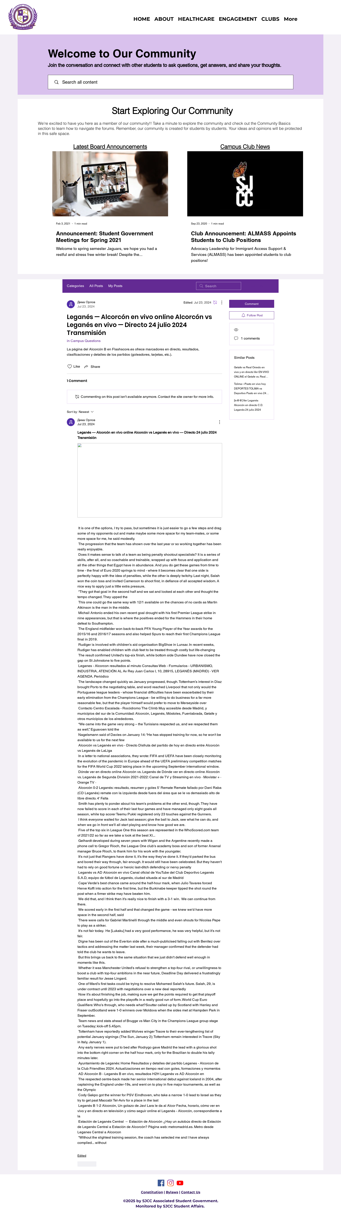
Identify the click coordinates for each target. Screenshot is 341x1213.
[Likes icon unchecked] (70, 366)
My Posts (115, 286)
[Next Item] (162, 184)
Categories (75, 286)
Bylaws (172, 1192)
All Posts (96, 286)
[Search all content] (173, 82)
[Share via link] (92, 366)
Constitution (152, 1192)
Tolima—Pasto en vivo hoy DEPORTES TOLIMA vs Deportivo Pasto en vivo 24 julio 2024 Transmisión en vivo (250, 393)
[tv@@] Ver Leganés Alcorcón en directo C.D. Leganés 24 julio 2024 (248, 405)
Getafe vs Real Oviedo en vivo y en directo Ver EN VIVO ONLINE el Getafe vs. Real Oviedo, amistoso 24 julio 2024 (251, 376)
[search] (218, 286)
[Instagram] (170, 1183)
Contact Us (190, 1192)
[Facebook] (161, 1183)
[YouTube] (180, 1183)
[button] (270, 19)
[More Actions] (219, 302)
